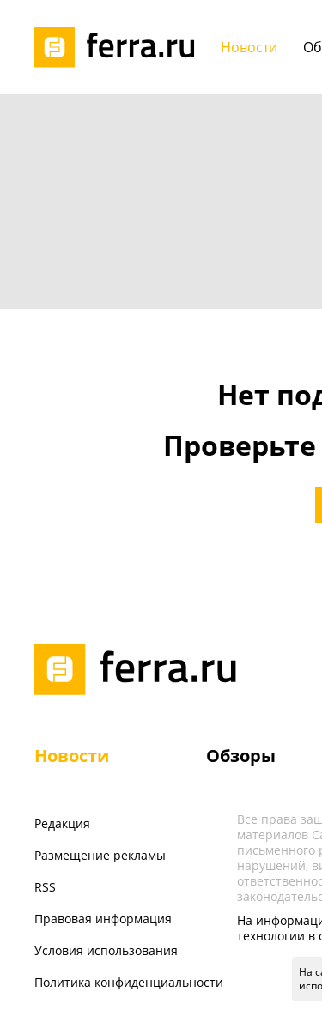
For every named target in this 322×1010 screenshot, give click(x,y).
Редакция (62, 823)
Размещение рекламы (100, 855)
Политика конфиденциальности (128, 982)
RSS (45, 887)
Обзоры (241, 755)
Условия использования (106, 950)
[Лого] (120, 47)
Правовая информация (103, 918)
